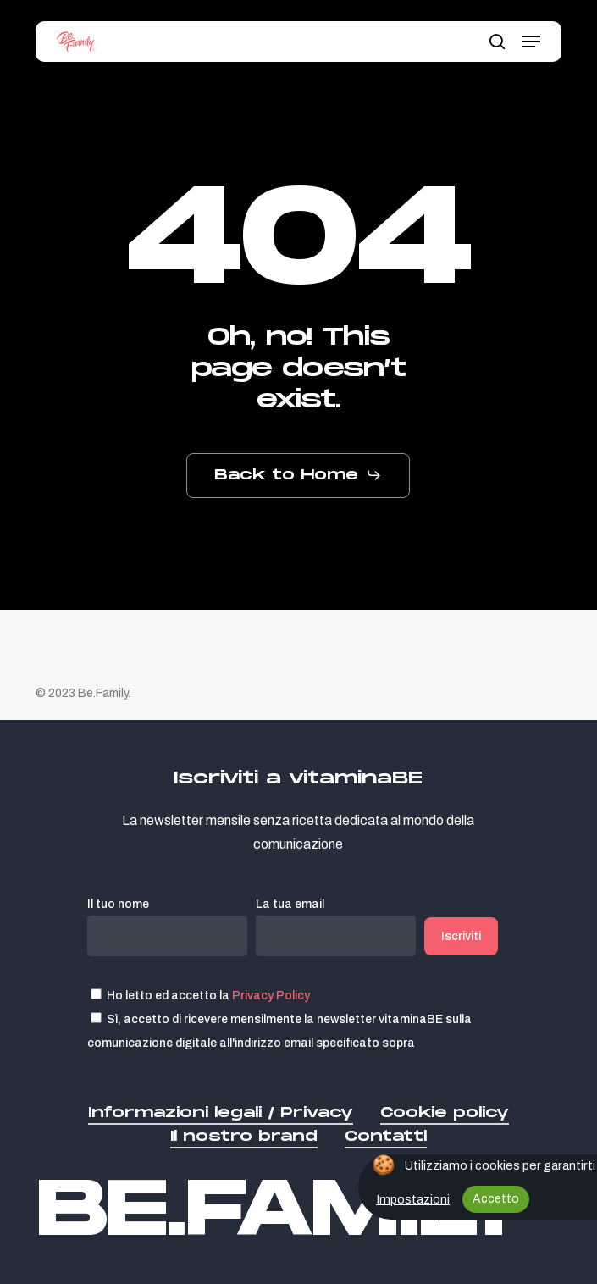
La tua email (336, 927)
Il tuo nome (167, 927)
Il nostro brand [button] (244, 1136)
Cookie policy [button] (444, 1112)
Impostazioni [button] (413, 1199)
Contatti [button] (386, 1136)
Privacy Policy (271, 994)
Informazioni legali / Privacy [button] (220, 1112)
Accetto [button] (496, 1199)
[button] (531, 41)
